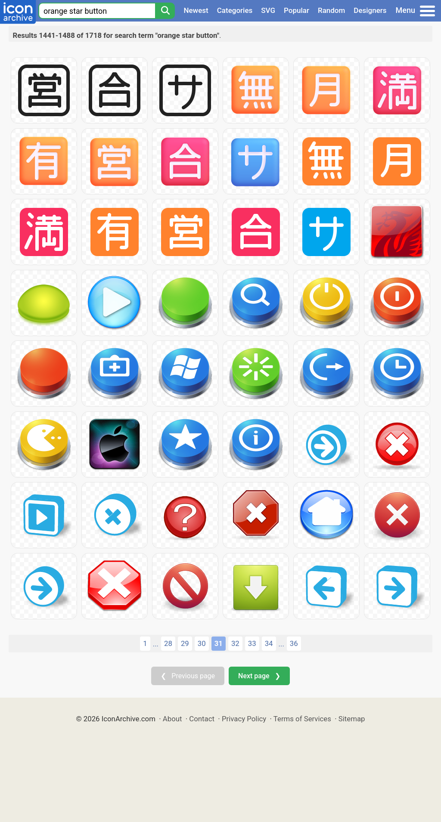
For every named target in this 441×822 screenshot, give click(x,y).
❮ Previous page (188, 676)
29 (185, 643)
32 (235, 643)
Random (331, 10)
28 (168, 643)
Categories (235, 10)
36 (294, 643)
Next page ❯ (259, 676)
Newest (195, 10)
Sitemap (352, 718)
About (172, 718)
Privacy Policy (244, 718)
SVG (268, 10)
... (155, 644)
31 (218, 643)
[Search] (165, 11)
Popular (296, 10)
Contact (201, 718)
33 (252, 643)
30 (202, 643)
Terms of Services (302, 718)
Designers (370, 10)
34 (269, 643)
